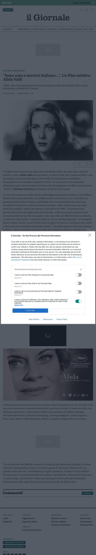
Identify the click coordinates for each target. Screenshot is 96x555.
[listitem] (48, 269)
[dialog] (48, 277)
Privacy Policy (61, 319)
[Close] (90, 236)
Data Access (48, 319)
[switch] (78, 275)
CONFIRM (30, 310)
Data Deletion (34, 319)
